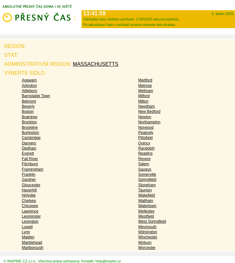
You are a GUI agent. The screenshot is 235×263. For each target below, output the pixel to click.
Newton (144, 117)
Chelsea (29, 200)
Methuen (145, 91)
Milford (144, 96)
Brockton (29, 122)
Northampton (149, 122)
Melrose (145, 85)
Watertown (147, 206)
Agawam (29, 80)
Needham (146, 106)
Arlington (29, 85)
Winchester (147, 237)
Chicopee (30, 206)
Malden (28, 237)
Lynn (26, 232)
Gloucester (31, 185)
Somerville (147, 174)
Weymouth (147, 227)
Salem (143, 164)
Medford (145, 80)
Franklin (28, 174)
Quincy (144, 143)
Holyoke (28, 195)
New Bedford (149, 111)
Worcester (146, 247)
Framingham (32, 169)
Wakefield (146, 195)
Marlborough (32, 247)
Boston (28, 111)
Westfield (146, 216)
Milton (143, 101)
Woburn (145, 242)
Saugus (144, 169)
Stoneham (147, 185)
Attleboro (29, 91)
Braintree (29, 117)
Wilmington (147, 232)
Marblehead (32, 242)
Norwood (145, 127)
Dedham (29, 148)
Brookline (30, 127)
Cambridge (31, 137)
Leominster (31, 216)
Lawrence (30, 211)
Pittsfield (145, 137)
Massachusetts (95, 64)
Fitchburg (30, 164)
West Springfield (152, 221)
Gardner (29, 179)
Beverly (28, 106)
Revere (144, 159)
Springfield (147, 179)
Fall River (30, 159)
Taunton (145, 190)
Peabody (145, 132)
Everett (28, 153)
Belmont (29, 101)
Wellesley (146, 211)
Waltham (145, 200)
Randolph (146, 148)
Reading (145, 153)
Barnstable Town (36, 96)
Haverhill (29, 190)
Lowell (27, 227)
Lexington (30, 221)
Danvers (29, 143)
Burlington (30, 132)
